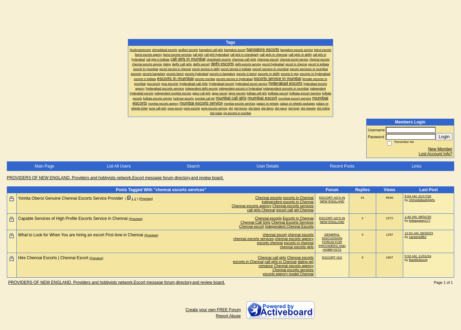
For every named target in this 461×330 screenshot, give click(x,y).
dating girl (306, 262)
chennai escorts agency (294, 239)
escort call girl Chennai (295, 210)
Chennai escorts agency (252, 206)
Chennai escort (251, 226)
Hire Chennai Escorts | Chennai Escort (53, 257)
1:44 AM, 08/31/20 (418, 217)
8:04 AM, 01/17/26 (418, 196)
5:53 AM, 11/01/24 (418, 256)
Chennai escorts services (293, 206)
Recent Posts (342, 166)
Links (416, 166)
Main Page (44, 166)
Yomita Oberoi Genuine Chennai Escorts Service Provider (70, 198)
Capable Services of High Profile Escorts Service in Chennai (73, 218)
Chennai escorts (268, 198)
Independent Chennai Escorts (289, 226)
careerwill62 (417, 237)
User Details (267, 166)
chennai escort (275, 235)
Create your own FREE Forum (213, 309)
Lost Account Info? (435, 153)
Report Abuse (228, 316)
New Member (440, 149)
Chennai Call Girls (255, 222)
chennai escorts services (253, 239)
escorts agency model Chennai (288, 274)
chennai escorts (301, 235)
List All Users (119, 166)
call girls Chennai (261, 210)
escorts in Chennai (298, 198)
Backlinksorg (418, 260)
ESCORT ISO (332, 257)
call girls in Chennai (281, 262)
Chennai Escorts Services (292, 222)
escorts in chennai (299, 243)
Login (444, 136)
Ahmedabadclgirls (422, 200)
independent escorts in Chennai (288, 202)
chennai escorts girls (297, 247)
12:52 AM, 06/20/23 (419, 233)
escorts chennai (270, 243)
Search (193, 166)
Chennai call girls (272, 257)
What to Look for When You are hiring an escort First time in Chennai (80, 235)
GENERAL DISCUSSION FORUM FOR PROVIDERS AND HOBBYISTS (332, 242)
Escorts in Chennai (298, 218)
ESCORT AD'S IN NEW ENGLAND (332, 199)
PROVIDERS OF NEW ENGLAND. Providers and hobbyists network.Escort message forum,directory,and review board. (115, 177)
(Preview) (146, 198)
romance (266, 266)
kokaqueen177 (420, 220)
